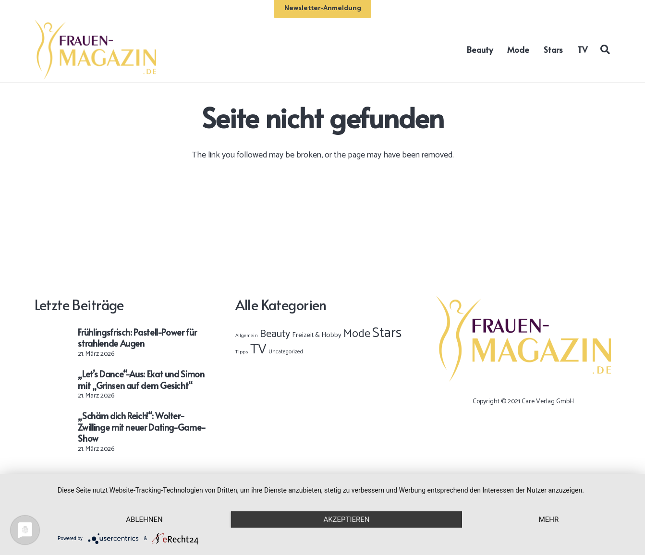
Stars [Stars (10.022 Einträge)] (387, 333)
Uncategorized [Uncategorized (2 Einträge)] (285, 351)
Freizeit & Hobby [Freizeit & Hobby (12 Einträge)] (316, 335)
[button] (605, 49)
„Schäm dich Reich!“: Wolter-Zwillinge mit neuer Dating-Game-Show (142, 427)
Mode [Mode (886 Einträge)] (356, 334)
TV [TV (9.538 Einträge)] (258, 349)
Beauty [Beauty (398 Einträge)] (275, 334)
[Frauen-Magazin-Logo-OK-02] (96, 50)
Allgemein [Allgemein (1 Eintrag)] (246, 335)
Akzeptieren (346, 519)
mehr (549, 519)
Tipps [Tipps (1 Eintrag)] (241, 352)
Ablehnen (144, 519)
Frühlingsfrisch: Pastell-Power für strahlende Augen (137, 337)
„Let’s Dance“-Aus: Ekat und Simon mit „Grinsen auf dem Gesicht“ (141, 379)
